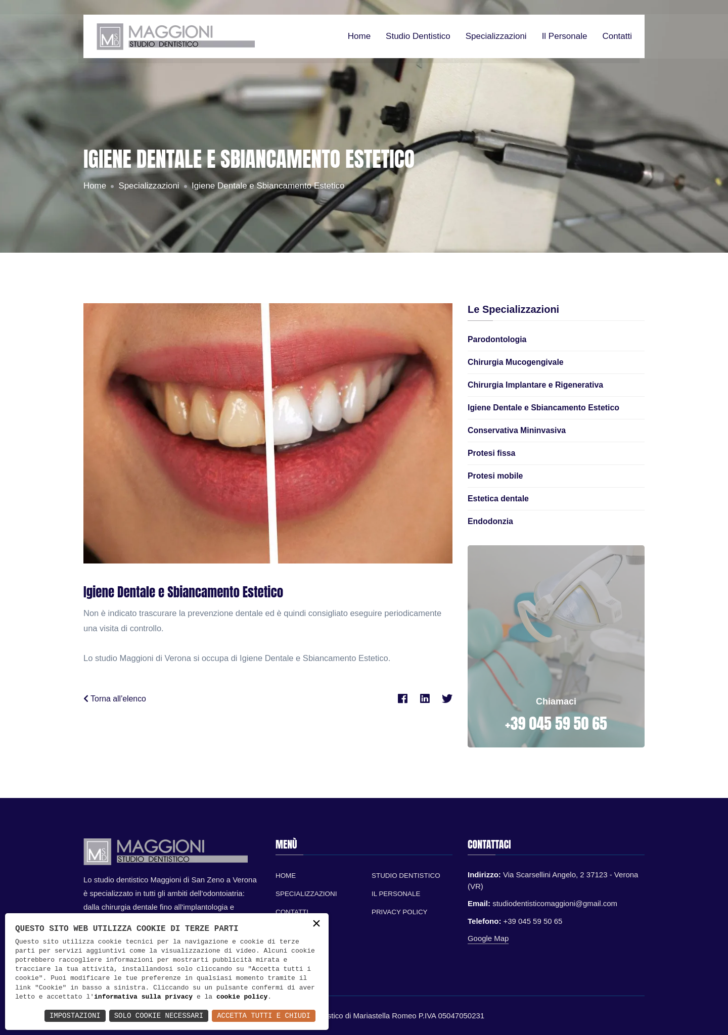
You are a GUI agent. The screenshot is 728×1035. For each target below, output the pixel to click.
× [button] (316, 924)
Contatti (617, 36)
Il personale (564, 36)
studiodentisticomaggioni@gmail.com (555, 903)
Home (359, 36)
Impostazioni (75, 1015)
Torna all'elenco (115, 698)
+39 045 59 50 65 (556, 723)
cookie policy (241, 997)
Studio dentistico (418, 36)
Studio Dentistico (406, 875)
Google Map (488, 938)
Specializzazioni (496, 36)
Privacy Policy (400, 912)
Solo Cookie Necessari (158, 1015)
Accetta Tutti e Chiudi (263, 1015)
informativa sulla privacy (143, 997)
